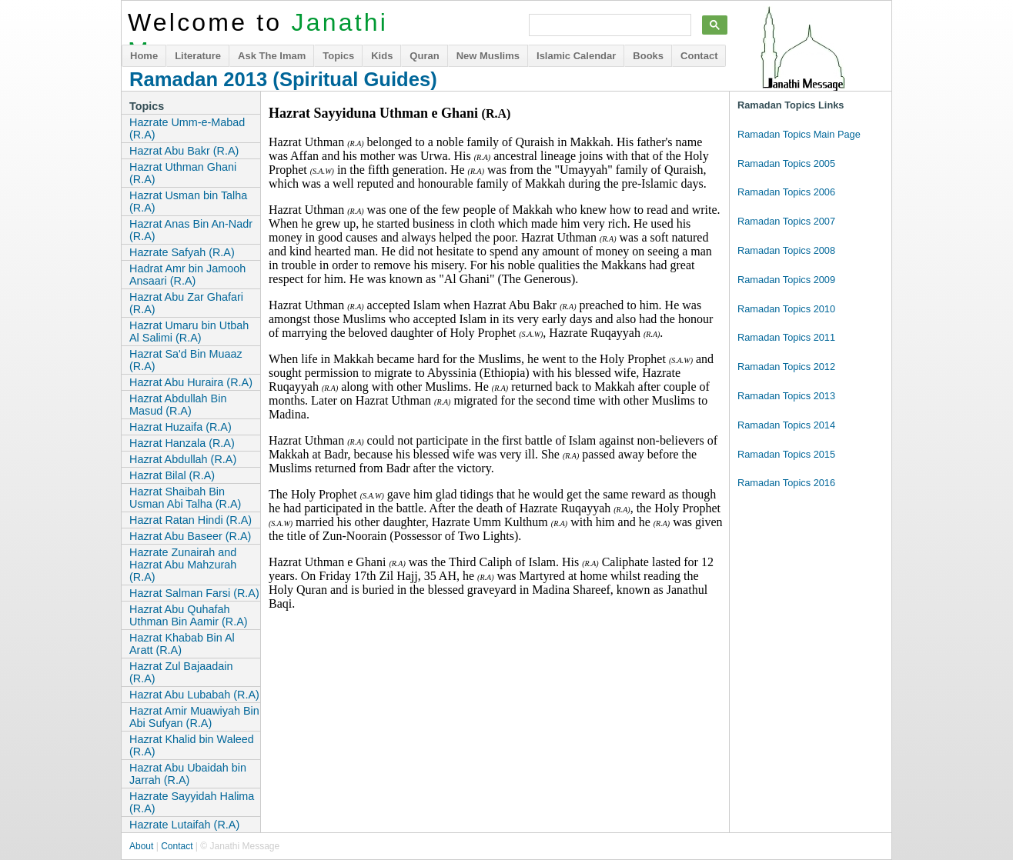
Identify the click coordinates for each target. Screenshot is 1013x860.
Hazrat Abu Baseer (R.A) (190, 536)
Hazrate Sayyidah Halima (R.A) (191, 802)
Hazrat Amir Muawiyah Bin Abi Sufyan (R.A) (194, 717)
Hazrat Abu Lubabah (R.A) (194, 694)
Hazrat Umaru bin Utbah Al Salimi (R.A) (189, 331)
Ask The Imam (272, 56)
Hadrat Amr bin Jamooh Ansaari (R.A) (187, 274)
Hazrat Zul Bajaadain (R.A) (180, 672)
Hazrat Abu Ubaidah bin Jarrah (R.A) (187, 774)
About (141, 846)
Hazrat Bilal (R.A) (172, 475)
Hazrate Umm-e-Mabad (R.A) (187, 128)
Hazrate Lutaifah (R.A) (184, 824)
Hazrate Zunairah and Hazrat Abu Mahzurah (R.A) (182, 564)
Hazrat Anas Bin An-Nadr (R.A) (190, 230)
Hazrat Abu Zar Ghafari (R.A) (186, 303)
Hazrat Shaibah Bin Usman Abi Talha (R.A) (185, 497)
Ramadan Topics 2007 (786, 221)
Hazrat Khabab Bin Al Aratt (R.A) (182, 644)
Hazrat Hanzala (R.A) (182, 443)
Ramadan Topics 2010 (786, 309)
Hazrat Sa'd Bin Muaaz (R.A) (185, 360)
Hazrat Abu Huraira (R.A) (190, 382)
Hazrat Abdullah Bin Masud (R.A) (177, 404)
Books (648, 56)
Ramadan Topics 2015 (786, 454)
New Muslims (488, 56)
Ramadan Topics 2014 (786, 425)
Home (144, 56)
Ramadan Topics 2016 (786, 482)
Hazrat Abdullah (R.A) (182, 459)
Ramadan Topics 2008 (786, 250)
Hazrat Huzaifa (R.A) (180, 427)
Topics (338, 56)
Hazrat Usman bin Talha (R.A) (188, 201)
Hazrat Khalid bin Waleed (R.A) (191, 745)
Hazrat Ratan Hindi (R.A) (190, 520)
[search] (608, 25)
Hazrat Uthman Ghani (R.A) (182, 173)
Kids (382, 56)
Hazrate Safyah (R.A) (182, 252)
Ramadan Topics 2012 (786, 366)
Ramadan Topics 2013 (786, 396)
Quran (424, 56)
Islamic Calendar (576, 56)
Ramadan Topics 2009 (786, 279)
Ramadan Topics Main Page (799, 134)
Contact (698, 56)
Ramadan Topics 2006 (786, 192)
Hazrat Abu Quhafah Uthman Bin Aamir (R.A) (188, 615)
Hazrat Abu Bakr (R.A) (184, 151)
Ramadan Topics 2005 (786, 163)
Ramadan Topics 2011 (786, 337)
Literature (198, 56)
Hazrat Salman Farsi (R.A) (194, 593)
